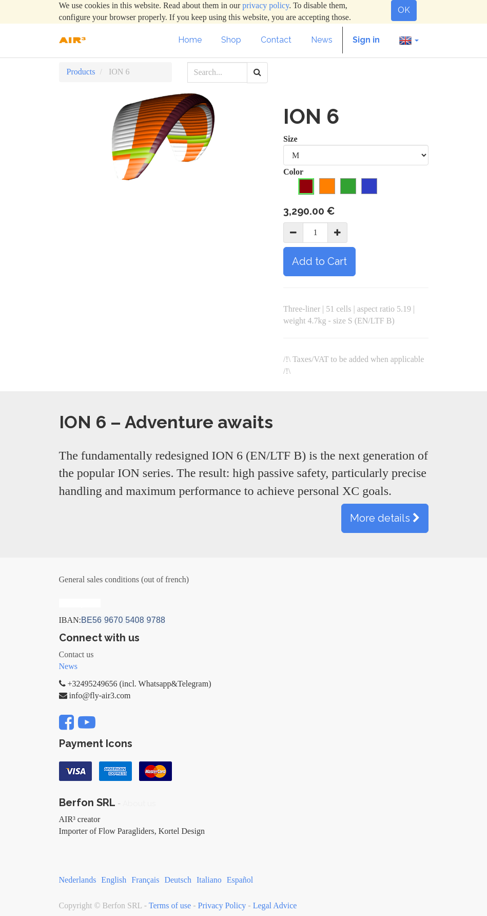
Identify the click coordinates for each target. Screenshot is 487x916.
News (68, 666)
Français (145, 879)
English (113, 879)
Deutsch (177, 879)
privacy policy (265, 5)
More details (385, 518)
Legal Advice (275, 905)
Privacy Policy (222, 905)
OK (404, 10)
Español (240, 879)
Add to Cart (319, 261)
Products (81, 71)
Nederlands (77, 879)
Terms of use (170, 905)
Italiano (209, 879)
